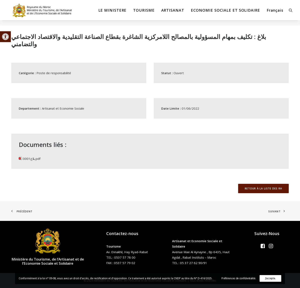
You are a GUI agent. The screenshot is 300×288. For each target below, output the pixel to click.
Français (275, 12)
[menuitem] (112, 13)
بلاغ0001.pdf (31, 159)
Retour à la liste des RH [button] (263, 188)
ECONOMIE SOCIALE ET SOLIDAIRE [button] (225, 12)
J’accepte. (270, 278)
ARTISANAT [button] (172, 12)
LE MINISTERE (112, 12)
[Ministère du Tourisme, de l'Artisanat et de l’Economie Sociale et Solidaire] (40, 13)
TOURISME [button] (143, 12)
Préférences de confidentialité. (238, 278)
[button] (5, 36)
